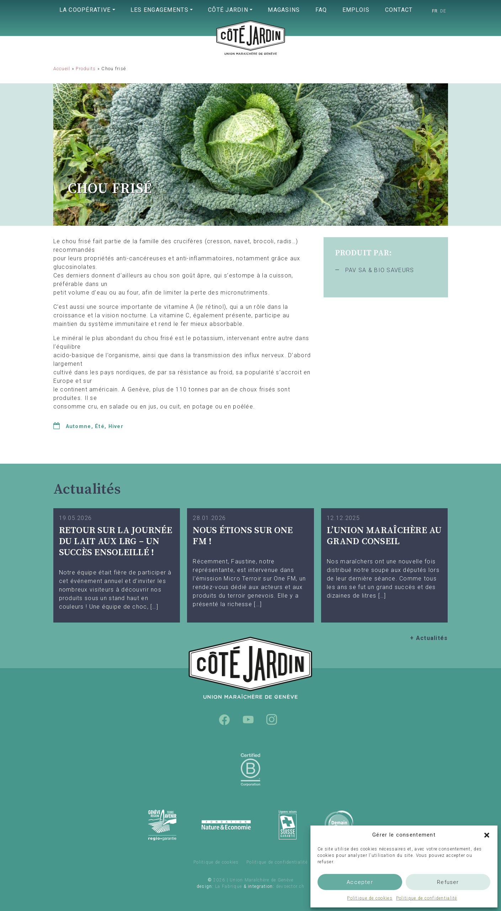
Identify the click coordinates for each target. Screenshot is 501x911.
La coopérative (85, 9)
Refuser (448, 882)
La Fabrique (228, 886)
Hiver (115, 426)
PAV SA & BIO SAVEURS (379, 270)
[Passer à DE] (443, 11)
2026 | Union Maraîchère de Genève (253, 880)
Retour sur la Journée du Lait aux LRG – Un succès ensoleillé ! (115, 541)
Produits (86, 68)
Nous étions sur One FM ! (243, 536)
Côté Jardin (228, 9)
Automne (78, 426)
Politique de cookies (370, 898)
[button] (486, 834)
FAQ (321, 9)
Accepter (360, 882)
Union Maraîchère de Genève (250, 52)
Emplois (356, 9)
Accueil (61, 68)
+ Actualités (429, 638)
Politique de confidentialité (426, 898)
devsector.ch (290, 886)
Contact (399, 9)
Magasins (284, 9)
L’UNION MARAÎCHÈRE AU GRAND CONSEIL (384, 536)
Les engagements (159, 9)
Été (100, 426)
